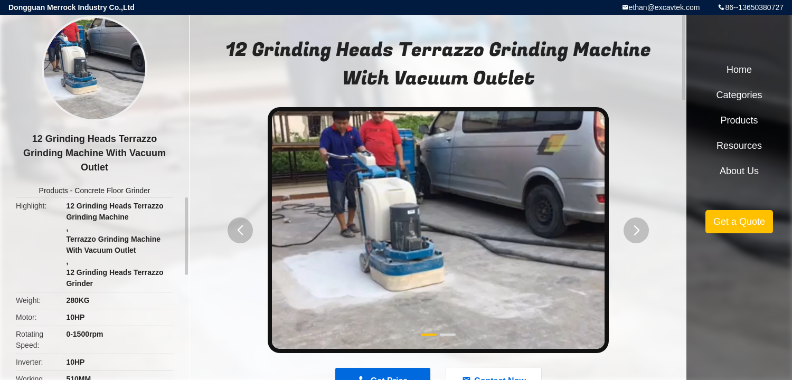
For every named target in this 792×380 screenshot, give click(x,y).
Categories (739, 95)
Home (739, 69)
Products (53, 190)
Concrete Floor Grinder (112, 190)
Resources (739, 145)
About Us (739, 171)
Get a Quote (739, 221)
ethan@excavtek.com (664, 7)
